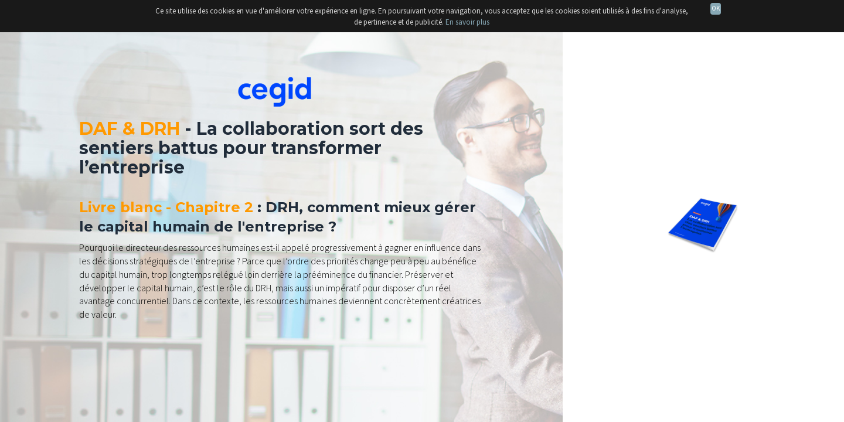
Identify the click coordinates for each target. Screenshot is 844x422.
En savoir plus (467, 22)
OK (716, 8)
